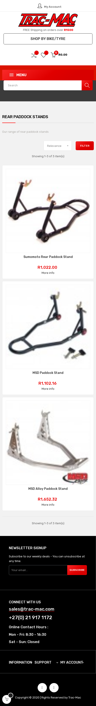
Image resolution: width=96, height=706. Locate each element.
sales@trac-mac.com (31, 609)
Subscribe (77, 570)
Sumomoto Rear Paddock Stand (48, 257)
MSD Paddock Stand (48, 373)
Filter (84, 145)
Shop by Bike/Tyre (48, 39)
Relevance (59, 146)
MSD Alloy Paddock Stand (48, 489)
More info (48, 272)
